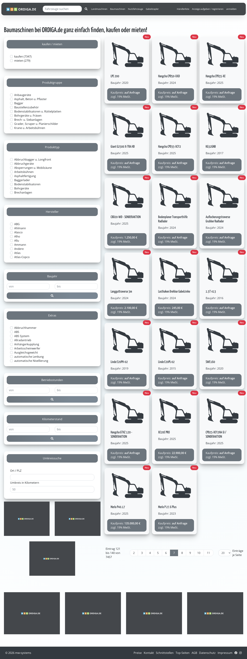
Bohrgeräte (21, 188)
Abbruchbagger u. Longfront (32, 159)
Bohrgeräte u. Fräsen (28, 115)
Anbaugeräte (22, 95)
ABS (16, 332)
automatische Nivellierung (31, 361)
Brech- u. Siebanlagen (28, 120)
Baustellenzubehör (26, 107)
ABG (17, 224)
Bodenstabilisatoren (27, 184)
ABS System (21, 336)
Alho (17, 236)
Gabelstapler (152, 8)
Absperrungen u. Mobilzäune (33, 168)
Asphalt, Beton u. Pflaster (30, 99)
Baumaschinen (117, 8)
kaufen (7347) (23, 56)
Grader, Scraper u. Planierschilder (36, 124)
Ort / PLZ (15, 471)
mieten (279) (22, 61)
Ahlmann (20, 228)
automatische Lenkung (29, 357)
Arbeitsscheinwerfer (27, 348)
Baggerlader (22, 180)
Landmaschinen (99, 8)
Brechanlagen (23, 192)
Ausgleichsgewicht (26, 352)
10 (198, 553)
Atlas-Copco (22, 257)
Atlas (17, 253)
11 (208, 553)
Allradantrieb (22, 340)
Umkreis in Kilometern (24, 483)
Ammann (20, 245)
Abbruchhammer (25, 328)
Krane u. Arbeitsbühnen (29, 128)
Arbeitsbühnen (24, 172)
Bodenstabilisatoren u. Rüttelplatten (37, 111)
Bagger (18, 103)
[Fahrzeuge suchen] (62, 9)
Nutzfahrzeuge (135, 8)
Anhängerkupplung (26, 344)
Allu (16, 240)
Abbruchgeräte (24, 164)
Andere (19, 249)
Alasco (18, 232)
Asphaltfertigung (25, 176)
